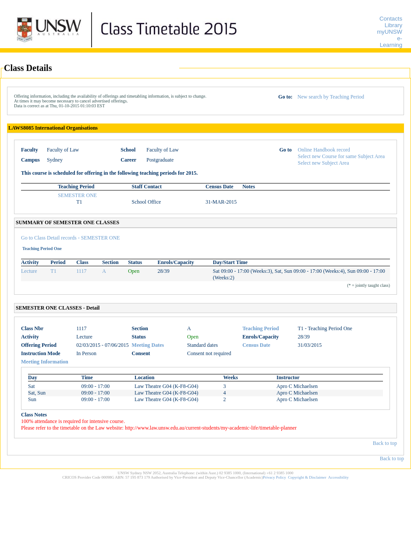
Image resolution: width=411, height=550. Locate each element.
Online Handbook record (324, 150)
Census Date (256, 345)
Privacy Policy (274, 477)
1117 (81, 271)
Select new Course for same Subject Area (341, 156)
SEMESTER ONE (77, 195)
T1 (53, 271)
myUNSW (389, 31)
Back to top (385, 443)
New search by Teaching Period (331, 97)
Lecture (29, 271)
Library (393, 25)
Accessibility (338, 477)
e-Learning (391, 41)
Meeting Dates (148, 345)
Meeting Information (44, 362)
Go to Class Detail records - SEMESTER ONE (70, 238)
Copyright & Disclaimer (307, 477)
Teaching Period (260, 328)
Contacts (390, 18)
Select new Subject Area (323, 163)
